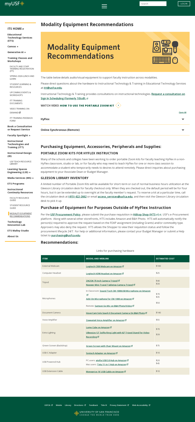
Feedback (93, 405)
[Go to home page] (97, 414)
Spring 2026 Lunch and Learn (22, 77)
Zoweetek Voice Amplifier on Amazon (106, 320)
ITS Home (16, 28)
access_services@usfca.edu (115, 196)
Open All (182, 112)
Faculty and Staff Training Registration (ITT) (22, 68)
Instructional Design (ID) (20, 154)
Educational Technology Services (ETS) (20, 37)
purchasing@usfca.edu (65, 235)
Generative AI (15, 52)
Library (68, 405)
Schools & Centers (155, 12)
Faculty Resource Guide (19, 199)
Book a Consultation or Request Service (20, 128)
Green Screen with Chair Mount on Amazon (109, 346)
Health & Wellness (88, 12)
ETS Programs (16, 183)
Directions (80, 404)
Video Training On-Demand (20, 110)
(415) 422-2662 (77, 196)
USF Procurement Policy (65, 214)
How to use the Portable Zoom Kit (87, 105)
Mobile (59, 405)
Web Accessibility (141, 404)
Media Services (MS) (19, 177)
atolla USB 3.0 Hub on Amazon (112, 360)
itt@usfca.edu (53, 88)
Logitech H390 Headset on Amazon (105, 273)
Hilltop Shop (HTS (145, 214)
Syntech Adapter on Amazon (102, 353)
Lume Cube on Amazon (99, 327)
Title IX (104, 405)
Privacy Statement (120, 404)
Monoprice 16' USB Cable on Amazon (106, 371)
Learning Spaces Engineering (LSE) (18, 171)
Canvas (12, 46)
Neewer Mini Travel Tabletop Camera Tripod (110, 284)
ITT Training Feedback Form (21, 119)
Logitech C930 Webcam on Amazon (105, 266)
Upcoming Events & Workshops (20, 94)
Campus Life (113, 12)
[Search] (153, 4)
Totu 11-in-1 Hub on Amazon (113, 364)
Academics (34, 12)
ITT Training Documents (16, 102)
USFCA (49, 404)
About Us (13, 236)
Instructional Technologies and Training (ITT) (18, 144)
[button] (113, 119)
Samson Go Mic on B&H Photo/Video (115, 305)
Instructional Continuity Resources (20, 191)
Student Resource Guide (20, 206)
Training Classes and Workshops (20, 59)
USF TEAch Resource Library (20, 162)
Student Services (58, 12)
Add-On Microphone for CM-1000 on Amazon (110, 298)
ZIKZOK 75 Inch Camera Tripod (103, 280)
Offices (132, 12)
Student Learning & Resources (20, 85)
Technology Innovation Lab (16, 223)
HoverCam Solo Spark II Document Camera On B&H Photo (116, 313)
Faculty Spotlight (18, 135)
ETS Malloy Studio (18, 230)
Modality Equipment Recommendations (21, 215)
